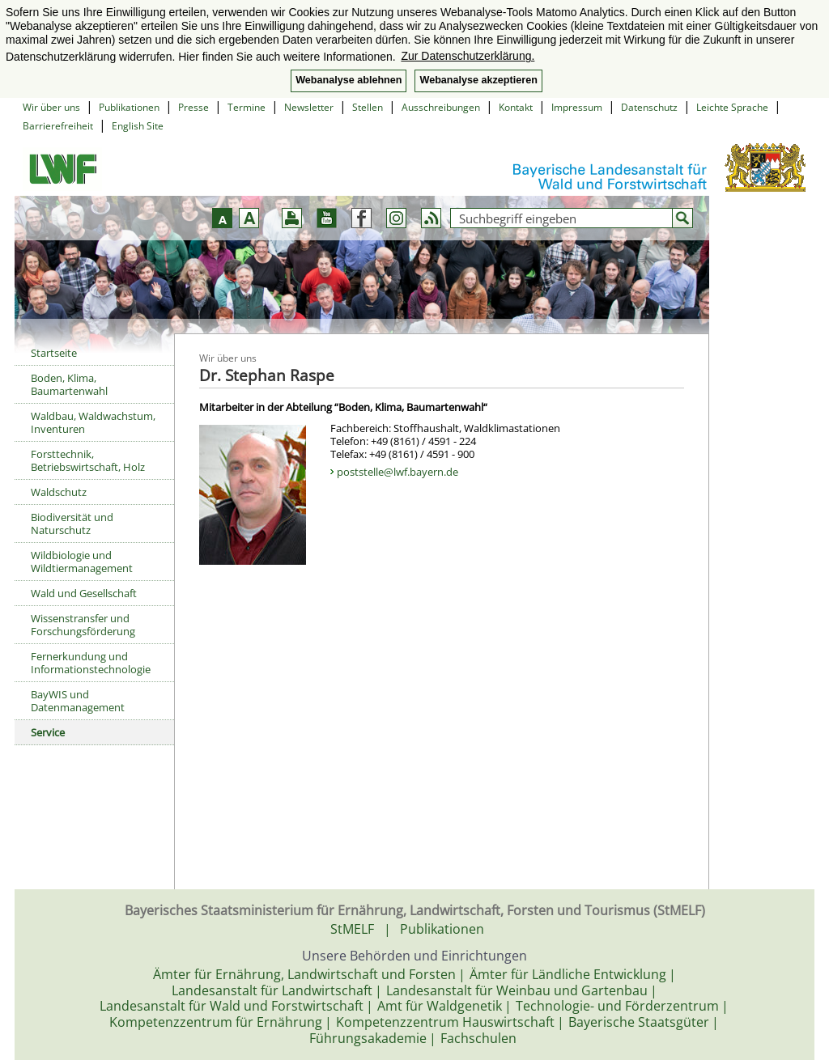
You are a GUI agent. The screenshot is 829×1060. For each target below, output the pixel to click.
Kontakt (516, 107)
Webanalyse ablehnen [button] (348, 80)
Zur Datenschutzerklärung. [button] (467, 55)
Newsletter (309, 107)
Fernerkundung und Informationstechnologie (91, 662)
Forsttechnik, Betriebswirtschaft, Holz (88, 460)
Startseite (54, 353)
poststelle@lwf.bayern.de (397, 471)
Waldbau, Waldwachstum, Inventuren (93, 422)
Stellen (367, 107)
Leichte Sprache (732, 107)
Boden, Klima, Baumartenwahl (69, 384)
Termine (246, 107)
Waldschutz (59, 492)
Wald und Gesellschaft (84, 593)
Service (48, 732)
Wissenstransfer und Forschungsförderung (83, 624)
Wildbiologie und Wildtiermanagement (82, 561)
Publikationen (129, 107)
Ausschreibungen (441, 107)
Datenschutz (649, 107)
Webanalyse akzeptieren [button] (478, 80)
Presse (193, 107)
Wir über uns (51, 107)
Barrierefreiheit (58, 126)
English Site (138, 126)
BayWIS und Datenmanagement (78, 700)
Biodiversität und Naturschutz (72, 523)
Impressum (576, 107)
